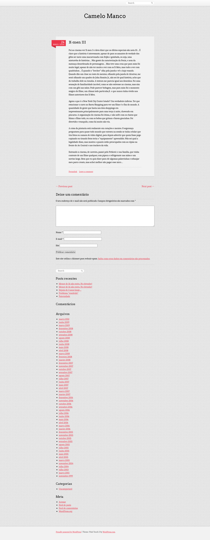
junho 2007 (64, 382)
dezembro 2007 (66, 363)
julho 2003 (64, 469)
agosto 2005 (64, 444)
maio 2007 (64, 385)
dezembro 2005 (66, 432)
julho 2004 (64, 466)
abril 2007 (63, 388)
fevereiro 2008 (65, 356)
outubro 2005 (65, 438)
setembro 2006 (66, 407)
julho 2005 (64, 447)
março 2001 (64, 473)
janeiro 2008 (64, 360)
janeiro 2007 (64, 394)
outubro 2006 (65, 404)
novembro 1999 (66, 476)
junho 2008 (64, 344)
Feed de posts (65, 505)
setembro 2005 (66, 441)
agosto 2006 (64, 410)
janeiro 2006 (64, 429)
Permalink (73, 171)
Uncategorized (65, 489)
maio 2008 (64, 347)
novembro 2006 (66, 400)
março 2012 (64, 319)
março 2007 (64, 391)
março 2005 (64, 460)
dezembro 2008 (66, 328)
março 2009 (64, 325)
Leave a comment (86, 171)
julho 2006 (64, 413)
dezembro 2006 (66, 397)
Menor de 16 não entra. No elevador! (75, 283)
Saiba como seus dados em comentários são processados (124, 258)
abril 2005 (63, 457)
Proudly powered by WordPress (68, 532)
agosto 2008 (64, 338)
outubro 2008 (65, 331)
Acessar (62, 502)
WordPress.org (65, 511)
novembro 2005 (66, 435)
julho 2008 (64, 341)
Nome (59, 232)
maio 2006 (64, 419)
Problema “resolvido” (68, 293)
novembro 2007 (66, 366)
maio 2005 (64, 454)
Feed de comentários (68, 508)
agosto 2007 (64, 375)
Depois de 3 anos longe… (70, 290)
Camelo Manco (105, 16)
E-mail (60, 239)
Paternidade (64, 296)
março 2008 (64, 353)
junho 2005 (64, 451)
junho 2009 (64, 322)
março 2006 (64, 425)
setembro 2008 (66, 335)
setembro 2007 (66, 372)
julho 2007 (64, 378)
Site (57, 245)
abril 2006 (63, 422)
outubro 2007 (65, 369)
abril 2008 (63, 350)
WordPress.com (109, 532)
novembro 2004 (66, 463)
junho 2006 (64, 416)
